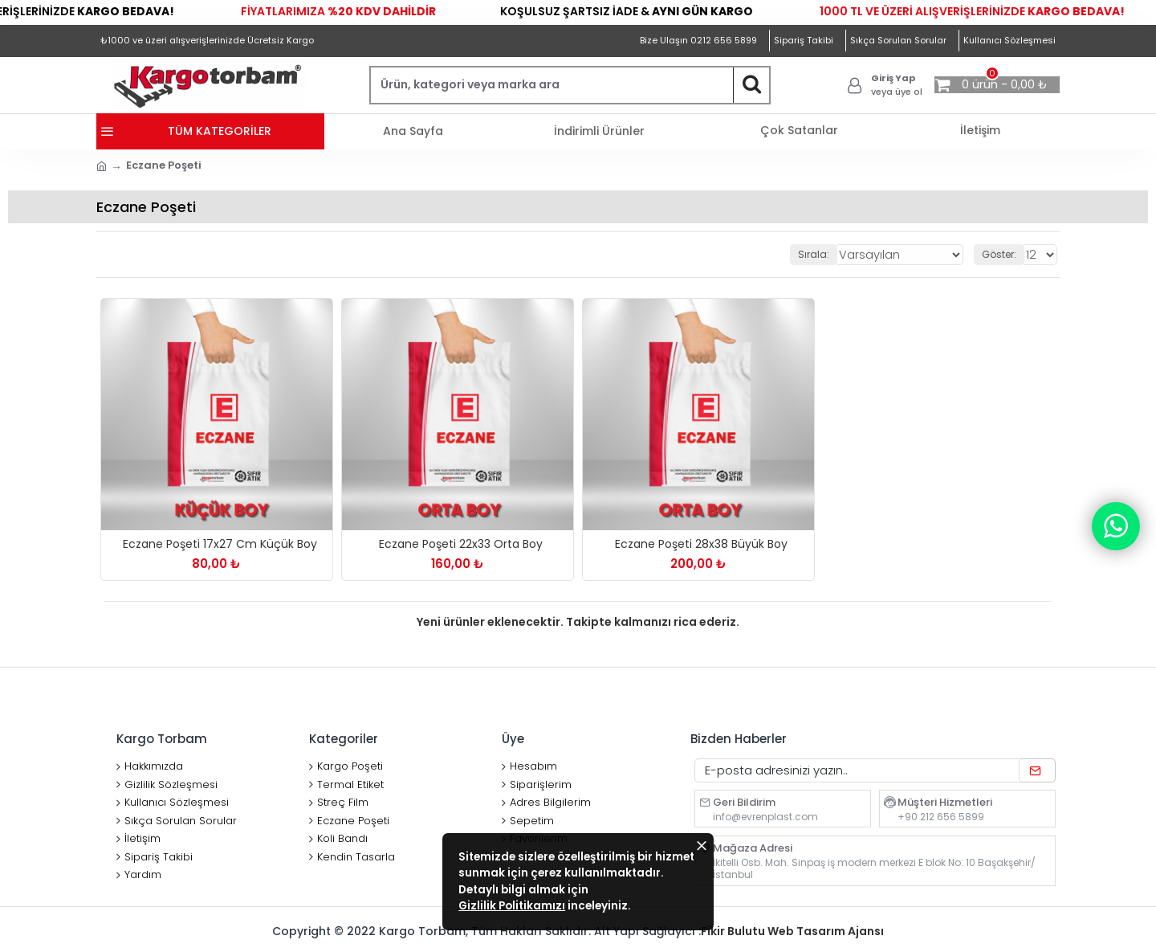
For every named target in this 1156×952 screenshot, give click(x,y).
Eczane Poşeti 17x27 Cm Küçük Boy (220, 544)
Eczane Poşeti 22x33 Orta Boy (461, 544)
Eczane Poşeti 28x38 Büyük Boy (701, 544)
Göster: (1001, 254)
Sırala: (833, 254)
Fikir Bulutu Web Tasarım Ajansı (792, 931)
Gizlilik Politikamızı (591, 894)
